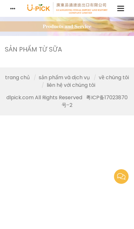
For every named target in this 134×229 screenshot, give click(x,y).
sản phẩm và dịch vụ (64, 77)
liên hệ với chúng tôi (71, 85)
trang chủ (17, 77)
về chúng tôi (114, 77)
